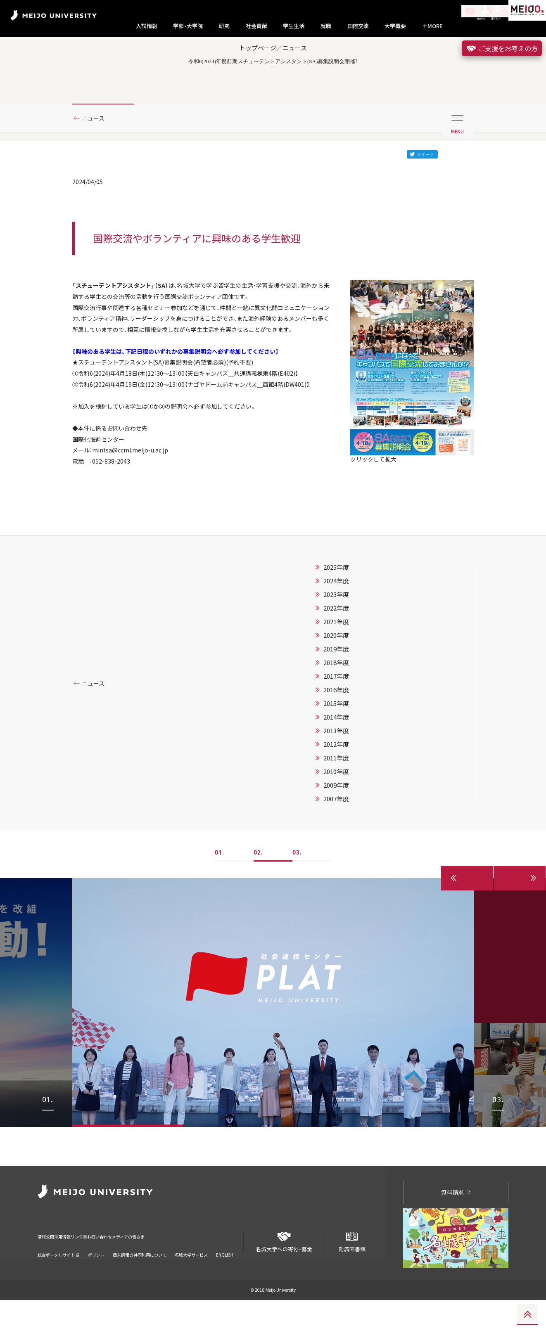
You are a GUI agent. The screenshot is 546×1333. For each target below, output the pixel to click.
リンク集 (116, 1264)
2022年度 (336, 680)
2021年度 (336, 693)
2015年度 (336, 775)
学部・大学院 (188, 26)
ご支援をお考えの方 (502, 48)
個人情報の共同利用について (139, 1277)
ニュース (96, 146)
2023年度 (336, 666)
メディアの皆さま (205, 1264)
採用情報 (82, 1264)
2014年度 (336, 789)
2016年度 (336, 762)
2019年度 (336, 721)
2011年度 (336, 830)
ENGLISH (224, 1277)
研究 (224, 26)
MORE (432, 26)
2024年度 (336, 653)
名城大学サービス (191, 1277)
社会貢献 (256, 26)
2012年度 (336, 816)
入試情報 (146, 26)
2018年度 (336, 734)
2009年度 (336, 857)
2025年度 (336, 639)
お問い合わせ (155, 1264)
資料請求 (456, 1225)
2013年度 (336, 802)
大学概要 (395, 26)
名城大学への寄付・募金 (284, 1272)
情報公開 (48, 1264)
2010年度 (336, 843)
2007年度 (336, 871)
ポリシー (96, 1277)
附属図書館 (352, 1272)
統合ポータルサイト (59, 1277)
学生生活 (293, 26)
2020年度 (336, 707)
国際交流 (358, 26)
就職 (325, 26)
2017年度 (336, 748)
